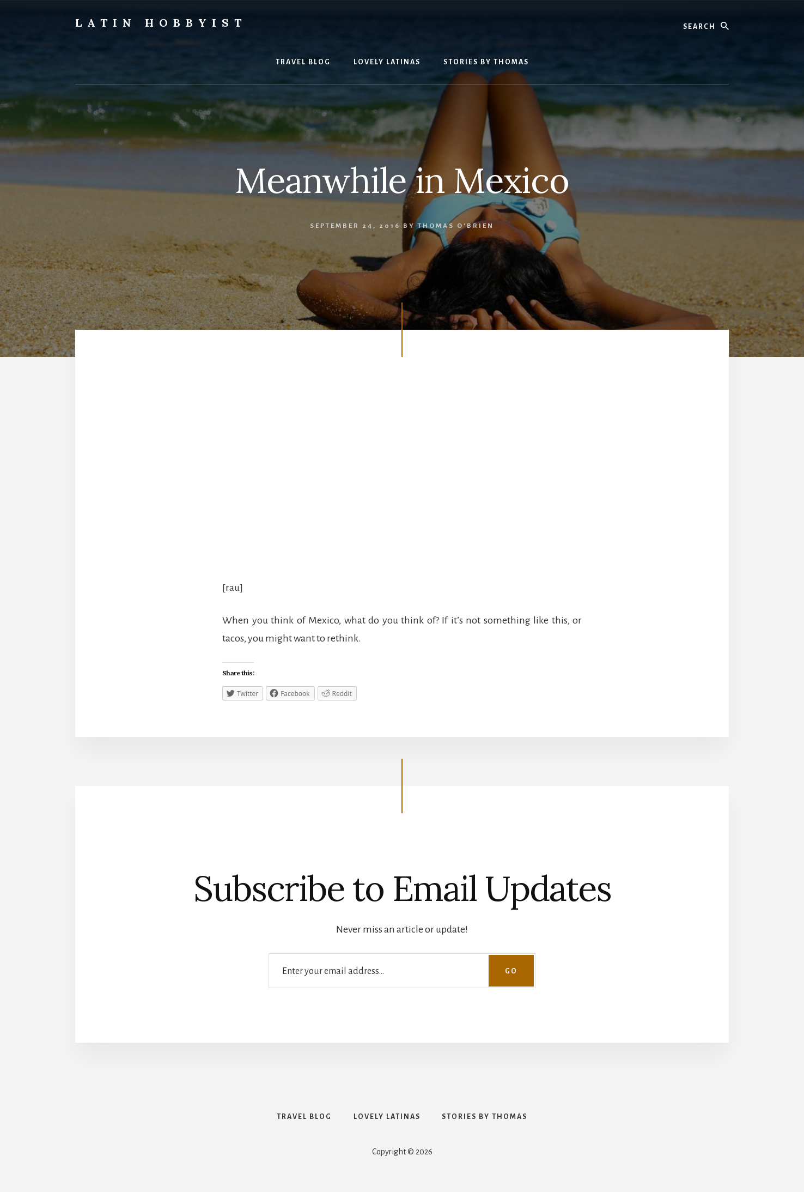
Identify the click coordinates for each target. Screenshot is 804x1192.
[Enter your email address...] (402, 970)
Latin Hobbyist (161, 22)
